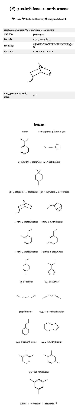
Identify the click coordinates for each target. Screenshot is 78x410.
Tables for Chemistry (35, 19)
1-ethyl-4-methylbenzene (26, 251)
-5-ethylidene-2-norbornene (23, 191)
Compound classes (55, 19)
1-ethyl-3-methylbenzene (51, 221)
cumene (25, 131)
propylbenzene (25, 311)
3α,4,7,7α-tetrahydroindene (51, 311)
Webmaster (35, 403)
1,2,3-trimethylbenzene (26, 342)
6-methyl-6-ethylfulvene (52, 251)
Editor (23, 403)
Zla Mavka (49, 403)
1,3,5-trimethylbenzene (39, 372)
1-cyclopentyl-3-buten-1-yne (51, 131)
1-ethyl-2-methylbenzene (26, 221)
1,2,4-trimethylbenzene (51, 342)
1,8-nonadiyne (26, 281)
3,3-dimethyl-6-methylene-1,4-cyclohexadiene (39, 162)
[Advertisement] (39, 110)
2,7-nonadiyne (51, 281)
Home (18, 19)
